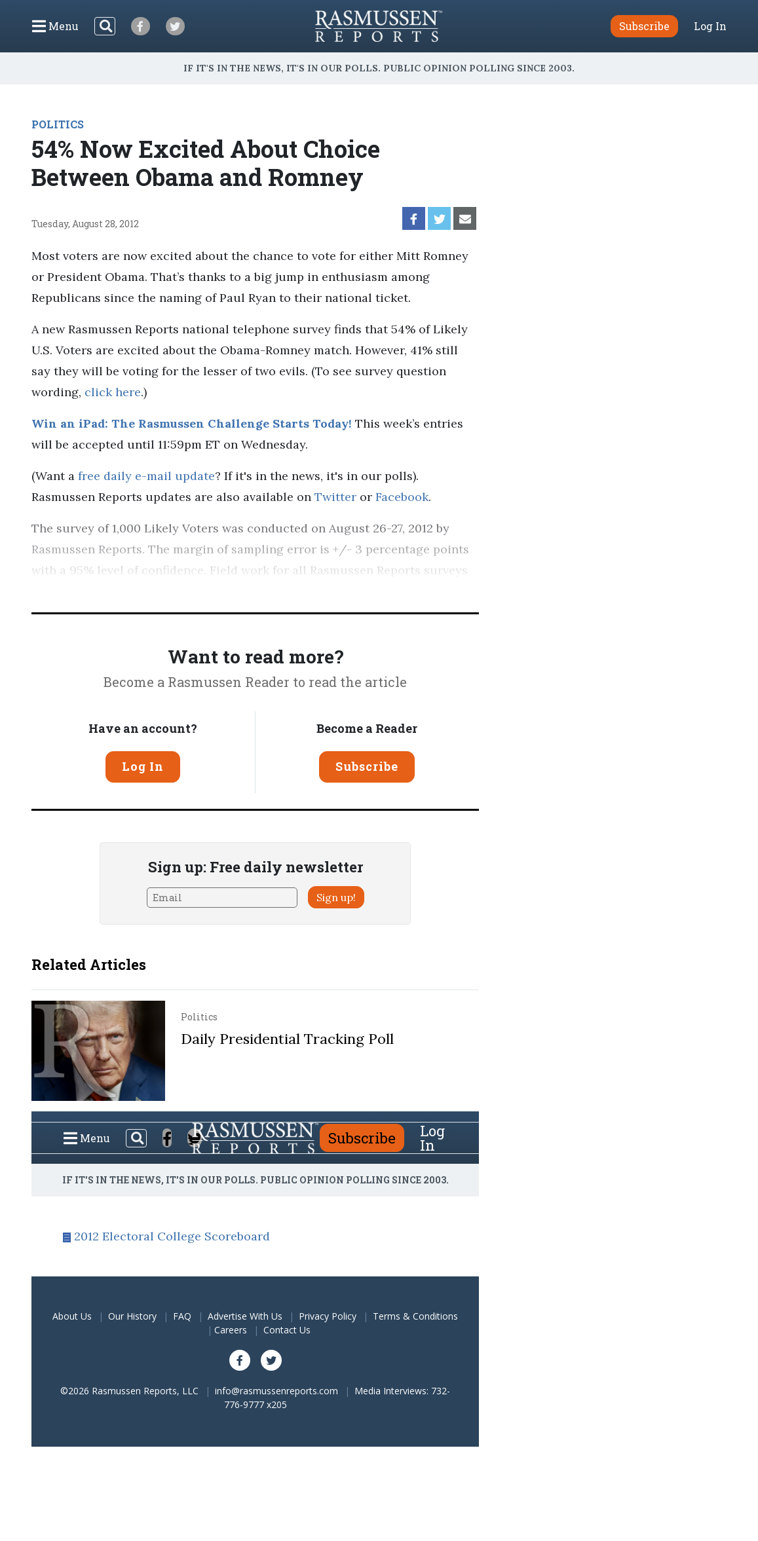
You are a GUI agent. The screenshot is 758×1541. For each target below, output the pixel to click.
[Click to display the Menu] (55, 26)
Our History (132, 1316)
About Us (72, 1316)
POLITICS (57, 124)
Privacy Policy (327, 1316)
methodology (357, 591)
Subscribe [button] (644, 26)
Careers (230, 1330)
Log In (710, 26)
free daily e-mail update (146, 475)
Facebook (401, 496)
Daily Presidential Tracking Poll (287, 1039)
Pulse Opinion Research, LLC (207, 591)
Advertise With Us (245, 1316)
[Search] (104, 26)
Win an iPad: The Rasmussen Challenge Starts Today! (191, 423)
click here (113, 391)
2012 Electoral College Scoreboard (172, 1236)
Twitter (335, 496)
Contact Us (287, 1330)
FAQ (182, 1316)
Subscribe (366, 766)
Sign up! (336, 897)
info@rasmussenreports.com (276, 1390)
